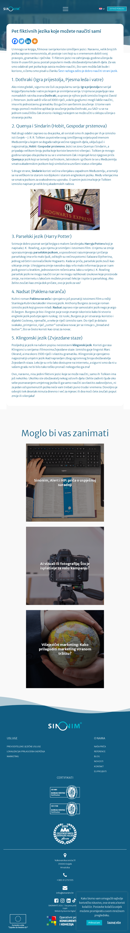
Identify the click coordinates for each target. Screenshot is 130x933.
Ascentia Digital (69, 911)
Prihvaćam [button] (94, 922)
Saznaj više (114, 922)
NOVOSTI (98, 761)
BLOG (97, 756)
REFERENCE (99, 751)
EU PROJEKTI (100, 771)
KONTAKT (99, 766)
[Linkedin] (28, 41)
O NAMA (99, 738)
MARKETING (13, 756)
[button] (65, 8)
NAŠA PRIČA (100, 746)
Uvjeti (65, 908)
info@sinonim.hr (65, 892)
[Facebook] (15, 41)
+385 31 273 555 (65, 880)
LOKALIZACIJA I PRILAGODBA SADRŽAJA (26, 751)
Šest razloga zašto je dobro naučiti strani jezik (87, 71)
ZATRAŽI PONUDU (116, 9)
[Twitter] (22, 41)
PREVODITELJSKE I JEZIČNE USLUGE (24, 746)
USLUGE (12, 738)
